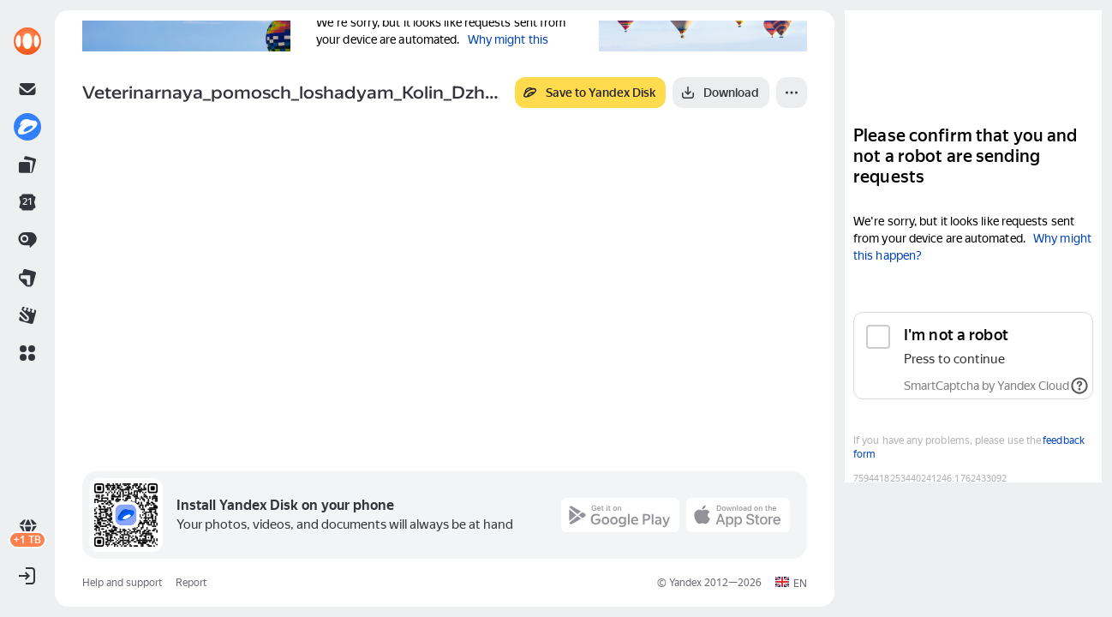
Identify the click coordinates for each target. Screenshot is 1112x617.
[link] (27, 41)
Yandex (685, 583)
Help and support (122, 583)
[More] (791, 92)
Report (191, 583)
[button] (27, 353)
